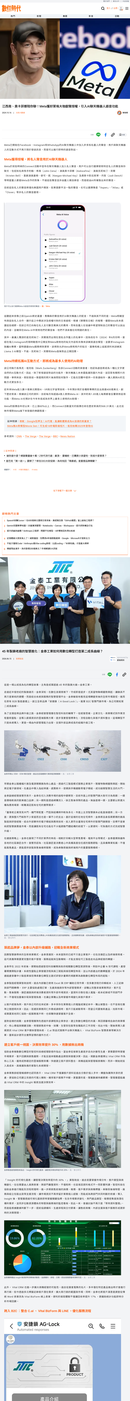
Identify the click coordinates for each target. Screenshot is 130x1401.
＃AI (14, 470)
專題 (65, 16)
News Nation (67, 436)
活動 (117, 16)
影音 (91, 16)
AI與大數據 (20, 113)
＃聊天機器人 (23, 470)
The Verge (30, 436)
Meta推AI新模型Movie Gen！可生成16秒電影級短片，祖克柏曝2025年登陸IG (50, 426)
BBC (55, 436)
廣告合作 (116, 1)
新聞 (39, 16)
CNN (19, 436)
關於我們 (106, 1)
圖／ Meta (46, 306)
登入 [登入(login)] (108, 8)
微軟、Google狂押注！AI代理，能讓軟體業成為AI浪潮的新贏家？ (56, 421)
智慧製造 (19, 659)
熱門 (13, 16)
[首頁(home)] (11, 8)
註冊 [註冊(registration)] (115, 8)
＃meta (34, 470)
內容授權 (126, 1)
